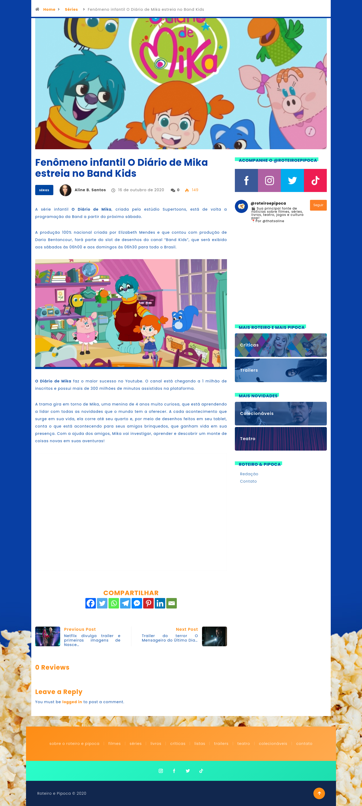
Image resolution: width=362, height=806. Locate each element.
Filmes (114, 743)
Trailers (221, 743)
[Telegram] (125, 603)
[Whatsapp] (113, 603)
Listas (199, 743)
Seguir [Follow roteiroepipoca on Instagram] (318, 205)
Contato (248, 481)
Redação (249, 474)
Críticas (177, 743)
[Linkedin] (160, 603)
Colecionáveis (273, 743)
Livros (156, 743)
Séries (71, 9)
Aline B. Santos (90, 190)
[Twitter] (102, 603)
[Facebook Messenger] (137, 603)
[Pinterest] (148, 603)
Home (49, 9)
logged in (72, 701)
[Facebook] (90, 603)
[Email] (171, 603)
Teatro (243, 743)
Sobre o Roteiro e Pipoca (74, 743)
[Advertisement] (281, 277)
